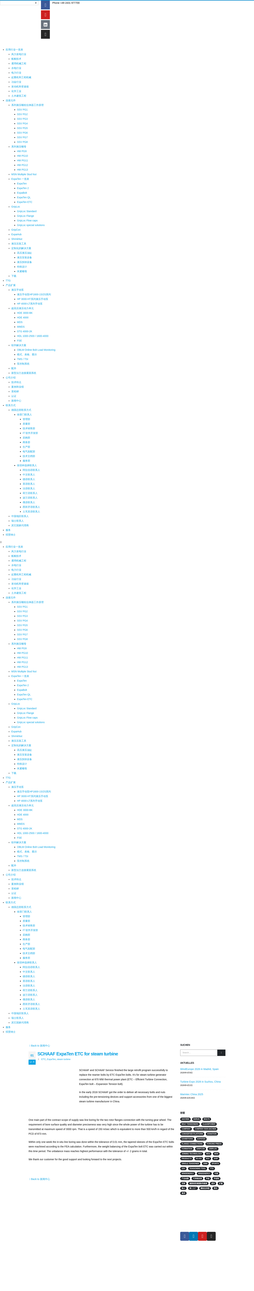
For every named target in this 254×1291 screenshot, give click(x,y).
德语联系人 (29, 479)
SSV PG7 (22, 137)
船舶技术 (16, 58)
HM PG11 (22, 160)
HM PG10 (22, 155)
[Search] (221, 1053)
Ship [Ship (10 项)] (216, 1159)
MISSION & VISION (139, 1223)
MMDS (21, 326)
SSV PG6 (22, 132)
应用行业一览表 (14, 49)
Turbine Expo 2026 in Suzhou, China (200, 1081)
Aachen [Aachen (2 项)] (185, 1119)
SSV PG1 (22, 109)
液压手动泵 (17, 289)
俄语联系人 (29, 502)
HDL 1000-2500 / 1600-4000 (32, 336)
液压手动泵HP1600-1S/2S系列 (34, 294)
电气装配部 (29, 451)
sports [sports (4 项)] (215, 1163)
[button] (27, 542)
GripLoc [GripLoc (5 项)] (213, 1149)
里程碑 (15, 391)
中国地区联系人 (20, 516)
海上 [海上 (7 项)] (183, 1188)
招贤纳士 (11, 534)
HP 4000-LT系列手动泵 (30, 303)
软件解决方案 (18, 345)
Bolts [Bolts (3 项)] (207, 1119)
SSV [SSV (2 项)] (183, 1168)
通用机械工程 (18, 63)
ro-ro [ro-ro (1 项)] (199, 1159)
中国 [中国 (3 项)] (216, 1173)
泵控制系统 (23, 363)
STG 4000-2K (24, 331)
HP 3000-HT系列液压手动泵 (32, 299)
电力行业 (16, 72)
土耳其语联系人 (31, 511)
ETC (43, 1059)
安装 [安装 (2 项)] (183, 1183)
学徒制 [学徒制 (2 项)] (216, 1178)
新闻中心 (16, 400)
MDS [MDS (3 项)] (208, 1154)
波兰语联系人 (30, 497)
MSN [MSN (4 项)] (216, 1154)
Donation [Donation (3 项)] (212, 1134)
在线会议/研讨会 (87, 1215)
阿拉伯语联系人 (31, 470)
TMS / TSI (22, 359)
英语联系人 (29, 483)
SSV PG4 (22, 123)
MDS (20, 322)
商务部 (26, 442)
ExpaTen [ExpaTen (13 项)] (201, 1139)
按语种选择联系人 (27, 465)
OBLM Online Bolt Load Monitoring (36, 349)
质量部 (26, 423)
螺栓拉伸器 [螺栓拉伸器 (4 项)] (205, 1188)
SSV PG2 (22, 114)
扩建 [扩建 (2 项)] (221, 1183)
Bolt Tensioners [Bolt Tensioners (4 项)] (190, 1124)
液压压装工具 (18, 243)
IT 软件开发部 (30, 433)
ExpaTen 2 (23, 188)
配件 (13, 368)
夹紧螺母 (22, 271)
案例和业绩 (17, 386)
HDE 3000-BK (25, 312)
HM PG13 (22, 169)
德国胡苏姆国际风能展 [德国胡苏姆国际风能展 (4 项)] (198, 1183)
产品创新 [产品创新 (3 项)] (185, 1178)
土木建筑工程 (18, 95)
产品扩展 (11, 285)
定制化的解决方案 (21, 248)
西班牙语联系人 (31, 506)
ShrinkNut (16, 239)
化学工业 (16, 91)
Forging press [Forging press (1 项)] (214, 1144)
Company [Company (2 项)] (186, 1129)
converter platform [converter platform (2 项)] (192, 1134)
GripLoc (15, 206)
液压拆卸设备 (24, 262)
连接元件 (11, 100)
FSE (19, 340)
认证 (13, 396)
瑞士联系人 (17, 520)
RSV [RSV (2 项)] (208, 1159)
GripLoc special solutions (31, 225)
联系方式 (11, 405)
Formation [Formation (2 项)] (187, 1149)
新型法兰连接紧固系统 (23, 373)
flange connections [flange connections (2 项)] (192, 1144)
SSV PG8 (22, 142)
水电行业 (16, 68)
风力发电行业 (18, 54)
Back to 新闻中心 (39, 1045)
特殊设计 (22, 266)
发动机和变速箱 (20, 86)
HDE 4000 (23, 317)
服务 (8, 530)
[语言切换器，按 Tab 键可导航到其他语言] (19, 3)
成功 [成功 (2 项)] (213, 1183)
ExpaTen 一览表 (20, 178)
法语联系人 (29, 488)
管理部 (26, 419)
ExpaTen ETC (24, 202)
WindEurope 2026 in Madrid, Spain (199, 1069)
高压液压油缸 (24, 252)
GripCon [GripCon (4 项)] (201, 1149)
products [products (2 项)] (187, 1159)
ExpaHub (16, 234)
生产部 (26, 446)
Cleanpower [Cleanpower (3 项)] (209, 1124)
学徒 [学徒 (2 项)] (207, 1178)
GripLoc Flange (25, 215)
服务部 (26, 460)
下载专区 (134, 1231)
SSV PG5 (22, 128)
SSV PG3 (22, 118)
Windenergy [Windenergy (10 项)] (188, 1173)
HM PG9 (22, 151)
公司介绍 (11, 377)
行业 (132, 1207)
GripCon (16, 229)
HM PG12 (22, 165)
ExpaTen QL (24, 197)
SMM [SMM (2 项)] (205, 1163)
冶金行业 (16, 81)
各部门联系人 (24, 414)
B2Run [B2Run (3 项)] (197, 1119)
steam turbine (63, 1059)
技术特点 (16, 382)
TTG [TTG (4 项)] (212, 1168)
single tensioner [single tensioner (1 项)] (190, 1163)
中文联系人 (29, 474)
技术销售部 (29, 428)
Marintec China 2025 (191, 1094)
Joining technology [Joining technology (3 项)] (192, 1154)
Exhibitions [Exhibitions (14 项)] (187, 1139)
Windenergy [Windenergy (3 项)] (204, 1173)
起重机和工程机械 (21, 77)
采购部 (26, 437)
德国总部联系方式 (21, 409)
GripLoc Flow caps (27, 220)
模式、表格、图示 (27, 354)
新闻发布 (83, 1223)
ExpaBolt (22, 192)
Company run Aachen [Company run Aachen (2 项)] (205, 1129)
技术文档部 (29, 456)
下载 (13, 276)
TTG (8, 280)
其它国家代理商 (20, 525)
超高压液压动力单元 (22, 308)
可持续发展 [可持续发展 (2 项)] (197, 1178)
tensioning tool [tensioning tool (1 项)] (197, 1168)
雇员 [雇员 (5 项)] (183, 1193)
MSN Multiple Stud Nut (24, 174)
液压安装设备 (24, 257)
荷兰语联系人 (30, 493)
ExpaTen (22, 183)
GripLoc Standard (27, 211)
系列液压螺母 (18, 146)
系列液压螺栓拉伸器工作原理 (27, 105)
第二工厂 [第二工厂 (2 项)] (193, 1188)
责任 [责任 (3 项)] (215, 1188)
